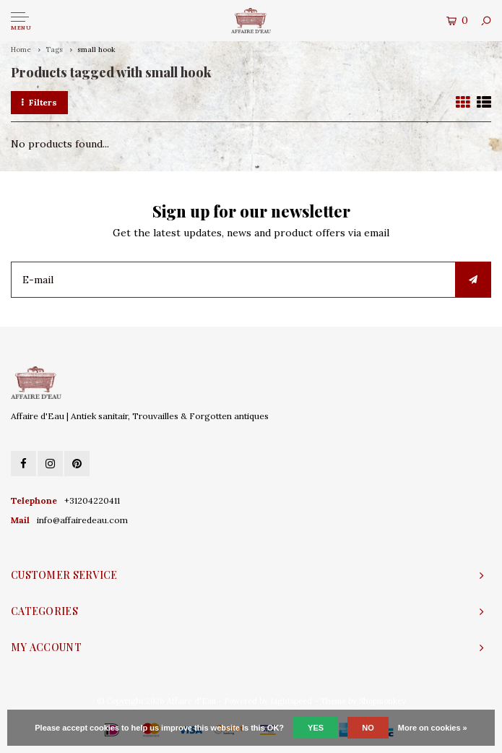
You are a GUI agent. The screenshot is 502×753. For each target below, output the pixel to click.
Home (21, 49)
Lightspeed (291, 701)
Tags (54, 49)
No (368, 727)
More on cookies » (432, 727)
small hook (96, 49)
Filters (39, 102)
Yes (316, 727)
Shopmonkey (382, 701)
